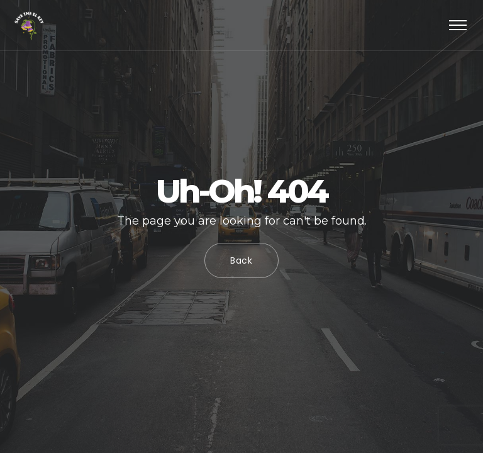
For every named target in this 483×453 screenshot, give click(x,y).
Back (241, 260)
